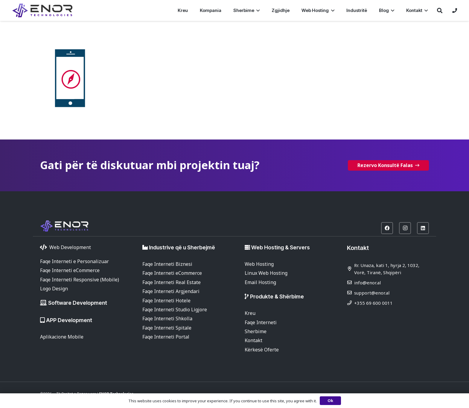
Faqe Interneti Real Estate (171, 282)
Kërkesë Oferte (262, 349)
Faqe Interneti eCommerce (70, 270)
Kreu (250, 313)
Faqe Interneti (261, 322)
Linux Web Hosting (266, 273)
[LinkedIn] (423, 228)
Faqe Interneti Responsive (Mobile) (79, 279)
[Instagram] (405, 228)
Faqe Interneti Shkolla (167, 318)
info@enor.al (367, 283)
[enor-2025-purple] (42, 10)
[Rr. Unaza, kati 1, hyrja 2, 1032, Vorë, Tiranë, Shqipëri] (350, 268)
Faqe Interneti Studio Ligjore (174, 309)
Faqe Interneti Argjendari (171, 291)
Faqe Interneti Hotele (166, 300)
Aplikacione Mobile (61, 336)
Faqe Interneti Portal (165, 336)
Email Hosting (260, 282)
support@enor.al (371, 293)
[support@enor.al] (350, 292)
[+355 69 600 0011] (350, 303)
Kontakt (253, 340)
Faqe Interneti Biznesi (167, 264)
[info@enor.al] (350, 282)
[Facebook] (387, 228)
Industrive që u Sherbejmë (182, 247)
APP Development (69, 320)
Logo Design (54, 288)
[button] (257, 10)
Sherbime (256, 331)
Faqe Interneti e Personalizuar (74, 261)
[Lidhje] (454, 10)
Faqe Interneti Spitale (166, 327)
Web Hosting (259, 264)
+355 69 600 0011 (373, 303)
